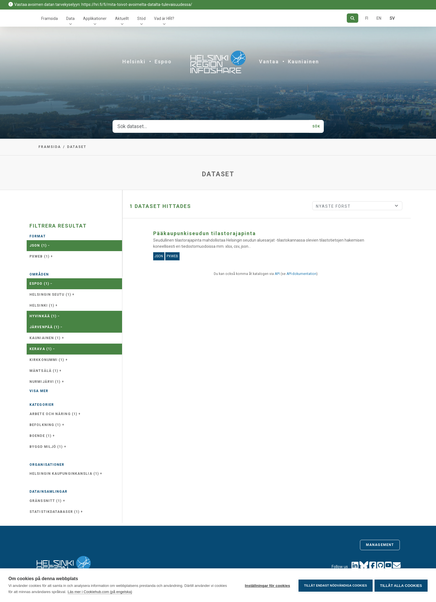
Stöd (141, 18)
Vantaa (269, 61)
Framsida (49, 18)
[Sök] (352, 18)
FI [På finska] (366, 18)
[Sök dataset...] (211, 126)
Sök (316, 126)
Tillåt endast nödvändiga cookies (334, 585)
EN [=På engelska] (379, 18)
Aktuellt (122, 18)
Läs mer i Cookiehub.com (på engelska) (100, 592)
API (277, 274)
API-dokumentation (301, 274)
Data (70, 18)
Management (380, 545)
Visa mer (38, 391)
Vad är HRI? (164, 18)
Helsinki (134, 61)
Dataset (76, 147)
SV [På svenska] (392, 18)
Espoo (163, 61)
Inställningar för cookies (266, 585)
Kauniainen (303, 61)
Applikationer (95, 18)
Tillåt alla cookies (401, 585)
